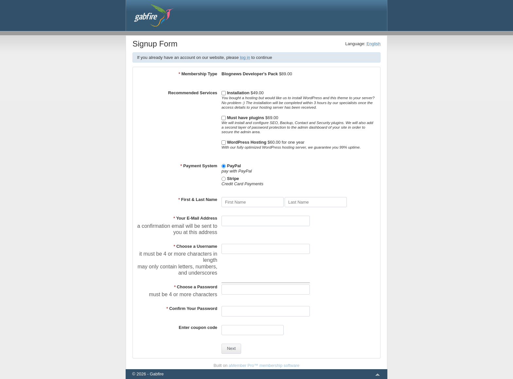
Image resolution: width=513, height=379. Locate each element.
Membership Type (198, 73)
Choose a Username (195, 246)
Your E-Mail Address (195, 218)
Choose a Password (195, 286)
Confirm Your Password (192, 308)
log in (245, 57)
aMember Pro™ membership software (264, 365)
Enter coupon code (198, 327)
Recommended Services (192, 92)
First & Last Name (197, 199)
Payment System (198, 165)
